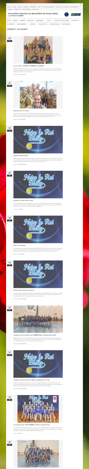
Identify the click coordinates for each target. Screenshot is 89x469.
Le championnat (33, 6)
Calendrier (19, 6)
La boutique (25, 6)
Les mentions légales (26, 9)
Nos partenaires (35, 9)
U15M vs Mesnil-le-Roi (20, 155)
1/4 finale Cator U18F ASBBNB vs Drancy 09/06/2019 (31, 425)
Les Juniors (20, 209)
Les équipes (10, 9)
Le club (39, 6)
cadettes (20, 433)
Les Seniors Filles (21, 74)
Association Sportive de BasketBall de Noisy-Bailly (33, 13)
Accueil (9, 6)
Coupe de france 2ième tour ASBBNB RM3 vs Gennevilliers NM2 (34, 335)
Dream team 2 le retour (21, 110)
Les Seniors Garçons (22, 298)
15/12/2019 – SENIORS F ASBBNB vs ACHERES (28, 66)
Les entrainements (74, 6)
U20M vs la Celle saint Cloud (23, 200)
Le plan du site (59, 6)
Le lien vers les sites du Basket (48, 6)
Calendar (14, 6)
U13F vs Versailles (19, 245)
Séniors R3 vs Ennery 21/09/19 (23, 290)
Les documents (66, 6)
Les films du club (17, 9)
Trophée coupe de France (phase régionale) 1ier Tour (31, 380)
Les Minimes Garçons (22, 164)
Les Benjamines (21, 253)
